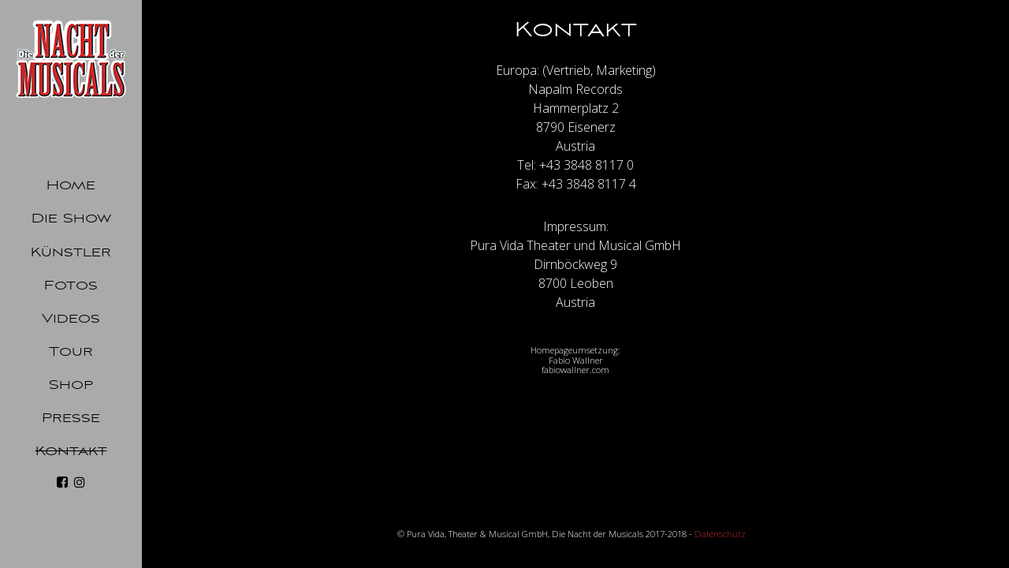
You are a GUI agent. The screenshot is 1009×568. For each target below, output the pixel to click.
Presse (71, 418)
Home (71, 185)
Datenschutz (720, 534)
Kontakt (71, 451)
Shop (71, 385)
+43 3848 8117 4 (589, 183)
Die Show (71, 218)
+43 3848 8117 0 (586, 165)
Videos (71, 318)
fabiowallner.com (575, 370)
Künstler (71, 252)
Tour (71, 352)
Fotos (71, 285)
